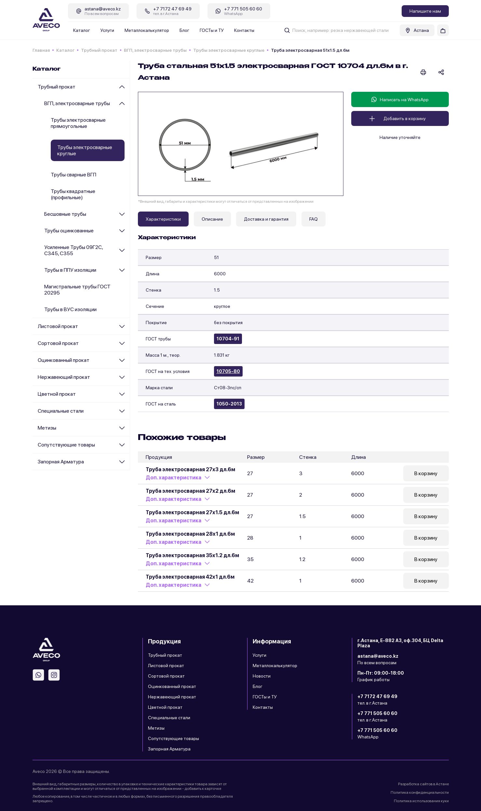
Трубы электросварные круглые (228, 50)
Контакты (244, 30)
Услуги (107, 30)
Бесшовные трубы (65, 214)
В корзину (425, 473)
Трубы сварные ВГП (73, 175)
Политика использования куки (421, 801)
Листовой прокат (58, 326)
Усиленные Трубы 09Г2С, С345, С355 (73, 250)
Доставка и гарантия (266, 219)
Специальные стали (61, 411)
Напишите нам (425, 11)
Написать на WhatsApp (400, 99)
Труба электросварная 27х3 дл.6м (190, 469)
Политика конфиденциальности (420, 792)
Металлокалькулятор (147, 30)
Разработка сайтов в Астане (423, 784)
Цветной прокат (57, 394)
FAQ (313, 219)
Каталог (81, 30)
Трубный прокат (99, 50)
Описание (212, 219)
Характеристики (163, 219)
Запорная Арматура (61, 462)
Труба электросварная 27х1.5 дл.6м (192, 512)
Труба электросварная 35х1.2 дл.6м (192, 555)
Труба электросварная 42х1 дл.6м (190, 577)
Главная (41, 50)
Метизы (47, 428)
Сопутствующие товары (66, 445)
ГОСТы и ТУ (212, 30)
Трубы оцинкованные (69, 230)
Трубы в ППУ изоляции (70, 270)
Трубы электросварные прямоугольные (78, 123)
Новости (262, 676)
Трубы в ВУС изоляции (70, 309)
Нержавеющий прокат (64, 377)
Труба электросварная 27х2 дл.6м (190, 491)
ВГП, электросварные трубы (155, 50)
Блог (184, 30)
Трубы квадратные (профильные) (73, 194)
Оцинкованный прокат (63, 360)
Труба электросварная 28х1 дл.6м (190, 534)
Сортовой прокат (58, 343)
